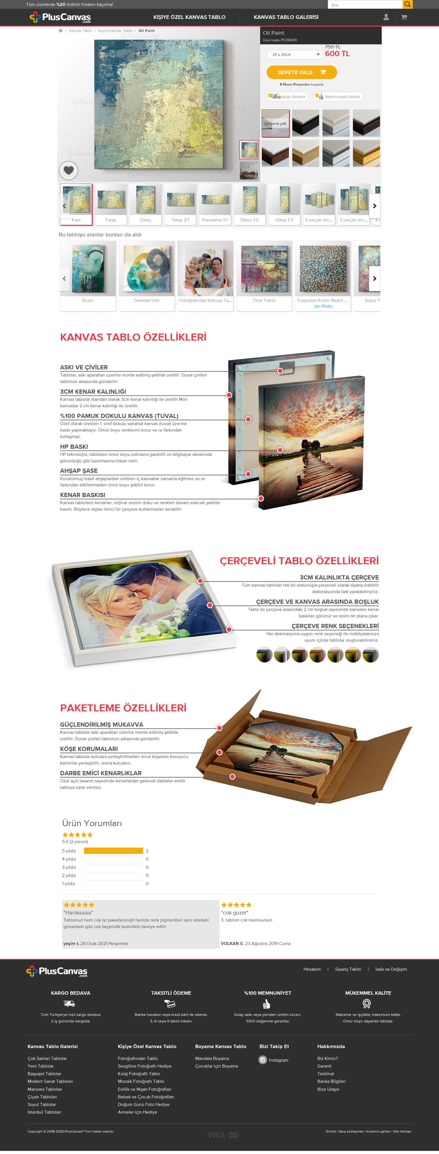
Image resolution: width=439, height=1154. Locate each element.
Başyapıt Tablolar (44, 1073)
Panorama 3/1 (215, 219)
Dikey (145, 219)
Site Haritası (402, 1131)
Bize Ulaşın (328, 1089)
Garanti (324, 1065)
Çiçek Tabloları (42, 1096)
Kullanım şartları (378, 1131)
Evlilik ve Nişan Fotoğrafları (144, 1089)
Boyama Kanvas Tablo (220, 1046)
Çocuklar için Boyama (216, 1065)
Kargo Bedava (286, 96)
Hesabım (312, 969)
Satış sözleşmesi (351, 1131)
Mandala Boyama (212, 1058)
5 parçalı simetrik (321, 219)
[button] (295, 54)
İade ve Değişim (391, 969)
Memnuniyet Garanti (337, 96)
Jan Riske (322, 305)
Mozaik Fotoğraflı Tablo (141, 1081)
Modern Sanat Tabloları (50, 1081)
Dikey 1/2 (249, 219)
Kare (76, 219)
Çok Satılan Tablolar (47, 1058)
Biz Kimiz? (327, 1058)
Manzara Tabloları (45, 1089)
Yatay (110, 219)
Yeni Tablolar (41, 1065)
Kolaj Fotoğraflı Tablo (139, 1073)
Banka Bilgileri (331, 1081)
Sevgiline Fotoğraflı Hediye (145, 1065)
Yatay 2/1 (180, 219)
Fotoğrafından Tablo (138, 1058)
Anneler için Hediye (137, 1111)
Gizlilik (331, 1131)
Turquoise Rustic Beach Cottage (328, 300)
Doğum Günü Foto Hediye (144, 1104)
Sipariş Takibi (348, 969)
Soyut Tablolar (42, 1104)
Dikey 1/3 (284, 219)
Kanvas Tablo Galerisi (286, 17)
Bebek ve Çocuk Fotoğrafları (146, 1096)
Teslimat (325, 1073)
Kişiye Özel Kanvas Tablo (189, 17)
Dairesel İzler (147, 300)
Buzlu (88, 300)
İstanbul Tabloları (44, 1111)
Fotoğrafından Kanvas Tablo (206, 300)
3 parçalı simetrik (356, 219)
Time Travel (264, 300)
